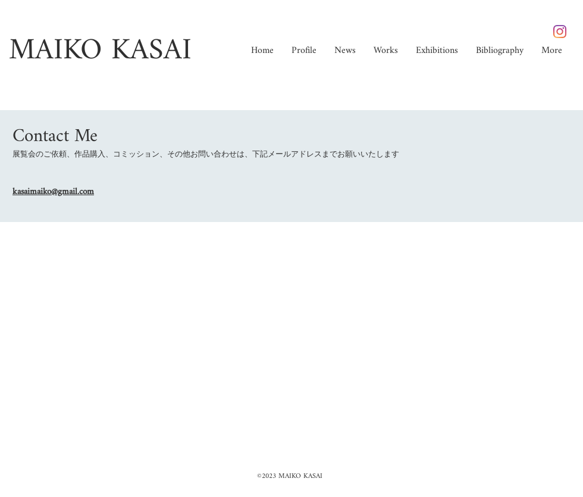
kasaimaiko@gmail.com (53, 192)
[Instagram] (559, 31)
